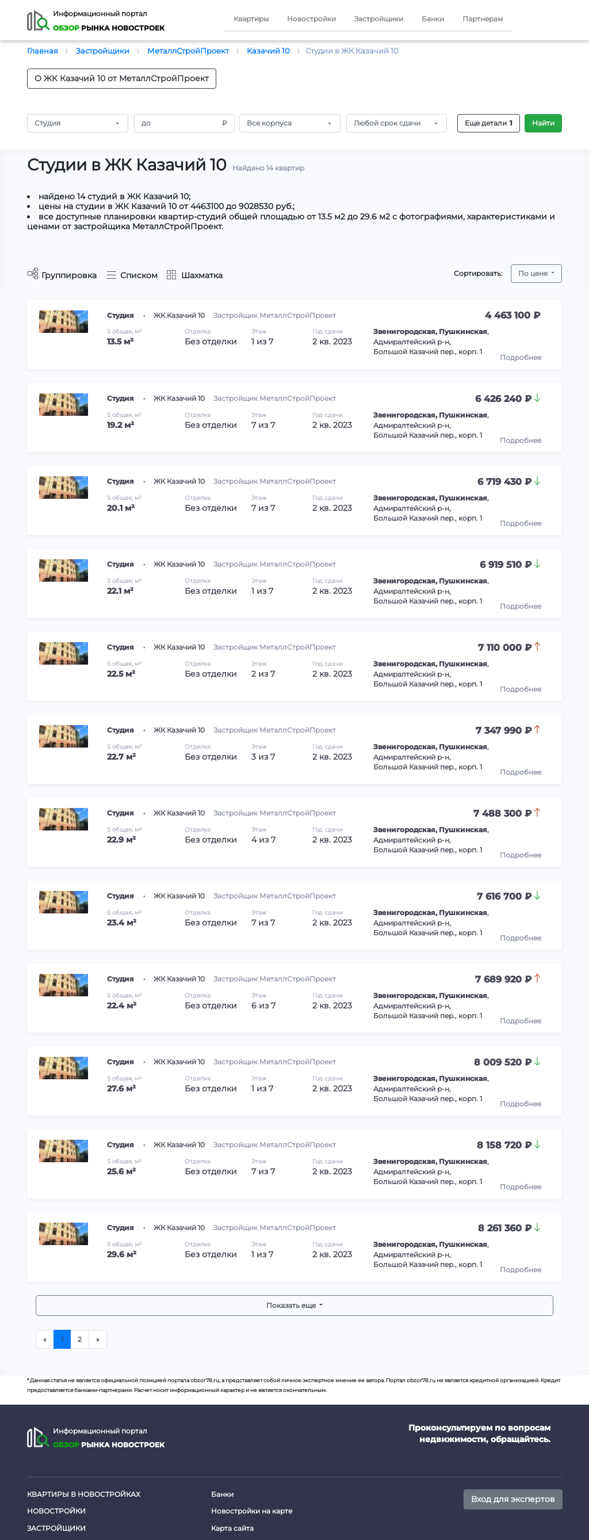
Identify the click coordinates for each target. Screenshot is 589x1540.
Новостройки (311, 18)
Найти (543, 123)
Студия (47, 123)
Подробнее (520, 357)
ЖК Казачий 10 (179, 315)
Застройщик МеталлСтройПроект (274, 315)
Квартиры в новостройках (83, 1494)
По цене (533, 273)
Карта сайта (232, 1528)
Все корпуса (269, 123)
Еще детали (488, 123)
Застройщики (378, 18)
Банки (433, 18)
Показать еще (292, 1305)
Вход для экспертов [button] (513, 1499)
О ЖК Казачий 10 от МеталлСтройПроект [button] (122, 78)
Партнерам (482, 18)
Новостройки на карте (251, 1511)
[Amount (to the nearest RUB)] (175, 123)
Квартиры (251, 18)
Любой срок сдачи (387, 123)
